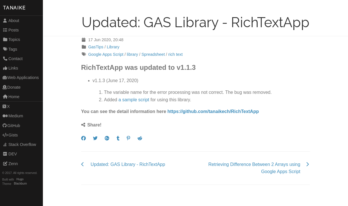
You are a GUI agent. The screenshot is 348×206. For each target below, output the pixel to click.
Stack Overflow (19, 144)
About (11, 20)
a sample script (133, 99)
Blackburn (20, 183)
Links (10, 68)
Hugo (20, 179)
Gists (10, 135)
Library (113, 47)
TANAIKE (14, 8)
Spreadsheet (153, 54)
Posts (11, 30)
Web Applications (21, 77)
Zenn (10, 163)
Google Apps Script (105, 54)
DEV (10, 154)
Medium (13, 116)
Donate (12, 87)
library (132, 54)
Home (11, 96)
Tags (10, 49)
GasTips (95, 47)
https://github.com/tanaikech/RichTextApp (213, 111)
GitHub (11, 125)
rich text (175, 54)
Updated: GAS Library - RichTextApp (128, 164)
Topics (11, 39)
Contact (13, 58)
